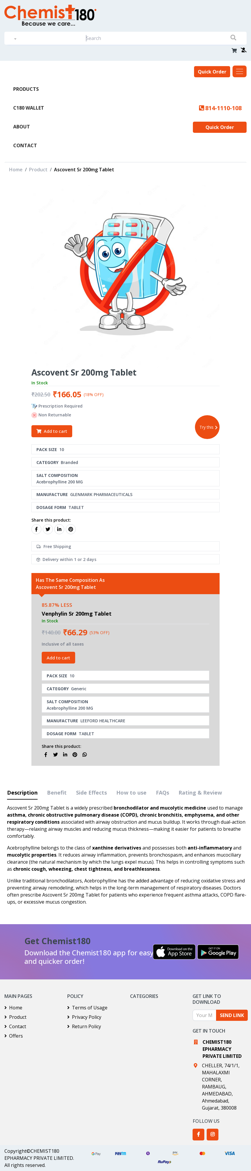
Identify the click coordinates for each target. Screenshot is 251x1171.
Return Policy (84, 1026)
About (21, 126)
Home (16, 169)
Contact (25, 145)
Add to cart (51, 431)
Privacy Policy (84, 1017)
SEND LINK (232, 1015)
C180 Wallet (28, 108)
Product (38, 169)
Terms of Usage (87, 1007)
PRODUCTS (26, 89)
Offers (13, 1036)
